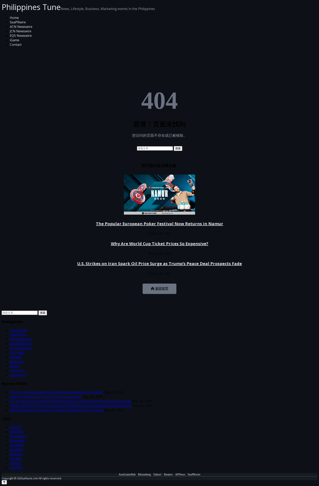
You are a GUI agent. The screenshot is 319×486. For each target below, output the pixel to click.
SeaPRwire (18, 22)
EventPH (16, 467)
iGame (14, 40)
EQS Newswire (21, 35)
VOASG (15, 463)
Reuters (168, 474)
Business (17, 361)
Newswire (17, 440)
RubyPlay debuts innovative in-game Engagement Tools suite (57, 410)
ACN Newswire (21, 26)
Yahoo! (157, 474)
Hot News (17, 352)
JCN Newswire (20, 31)
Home (14, 17)
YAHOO (15, 427)
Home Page (18, 330)
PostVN (15, 458)
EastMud (16, 445)
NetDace (16, 454)
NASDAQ (16, 431)
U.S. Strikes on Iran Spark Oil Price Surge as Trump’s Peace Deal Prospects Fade (159, 263)
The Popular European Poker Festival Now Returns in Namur (159, 223)
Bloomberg (18, 436)
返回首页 (159, 288)
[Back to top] (4, 482)
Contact (16, 44)
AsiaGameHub (127, 474)
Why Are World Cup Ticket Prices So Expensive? (159, 243)
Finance (15, 357)
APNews (180, 474)
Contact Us (18, 375)
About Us (17, 370)
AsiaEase (16, 449)
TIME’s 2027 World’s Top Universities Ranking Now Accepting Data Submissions (71, 405)
